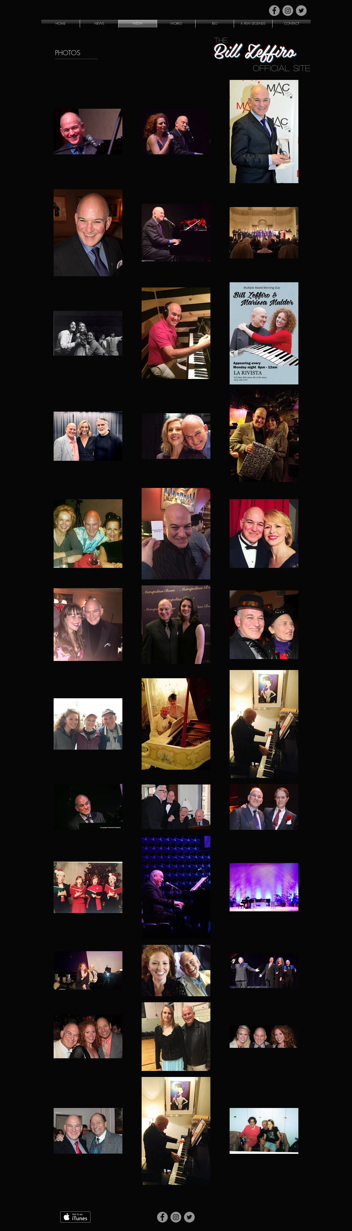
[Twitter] (301, 10)
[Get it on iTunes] (75, 1217)
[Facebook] (274, 10)
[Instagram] (287, 10)
